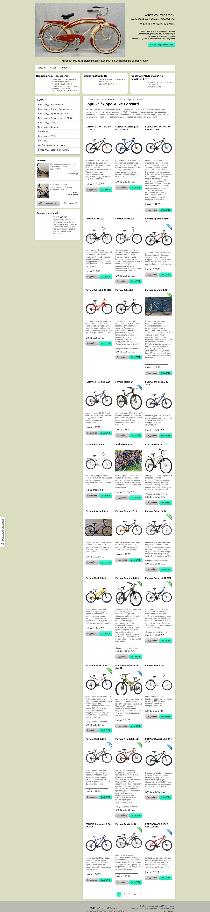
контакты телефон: (160, 15)
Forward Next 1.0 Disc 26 (127, 739)
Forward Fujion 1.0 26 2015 (158, 578)
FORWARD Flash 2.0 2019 (97, 382)
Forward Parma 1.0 (94, 444)
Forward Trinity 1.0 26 (125, 824)
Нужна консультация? (2, 530)
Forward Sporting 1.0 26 (156, 290)
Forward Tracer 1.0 (124, 382)
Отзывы (65, 67)
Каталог (42, 67)
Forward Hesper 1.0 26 (96, 665)
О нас (53, 67)
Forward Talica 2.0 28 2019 (98, 290)
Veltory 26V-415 (60, 217)
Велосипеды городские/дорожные (54, 113)
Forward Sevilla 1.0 (94, 219)
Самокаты (43, 132)
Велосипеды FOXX (47, 136)
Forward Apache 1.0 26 (96, 511)
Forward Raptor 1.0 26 (126, 511)
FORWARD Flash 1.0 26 (156, 444)
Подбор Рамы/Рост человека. (52, 145)
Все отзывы (69, 203)
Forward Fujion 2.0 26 (155, 511)
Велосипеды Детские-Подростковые (55, 109)
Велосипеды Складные (49, 122)
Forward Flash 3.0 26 (95, 578)
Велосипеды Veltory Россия (51, 104)
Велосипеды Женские (48, 127)
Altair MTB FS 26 (123, 444)
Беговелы (42, 141)
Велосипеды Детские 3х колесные (54, 150)
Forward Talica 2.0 (124, 290)
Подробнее (92, 189)
